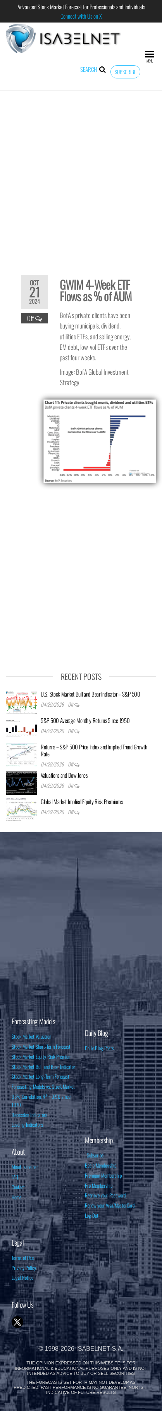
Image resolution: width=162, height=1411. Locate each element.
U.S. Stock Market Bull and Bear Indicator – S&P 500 (90, 694)
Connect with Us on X (81, 16)
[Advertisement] (81, 177)
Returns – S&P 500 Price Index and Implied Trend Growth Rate (94, 750)
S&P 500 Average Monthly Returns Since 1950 (85, 720)
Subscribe (125, 72)
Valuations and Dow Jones (64, 775)
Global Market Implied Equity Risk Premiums (81, 801)
